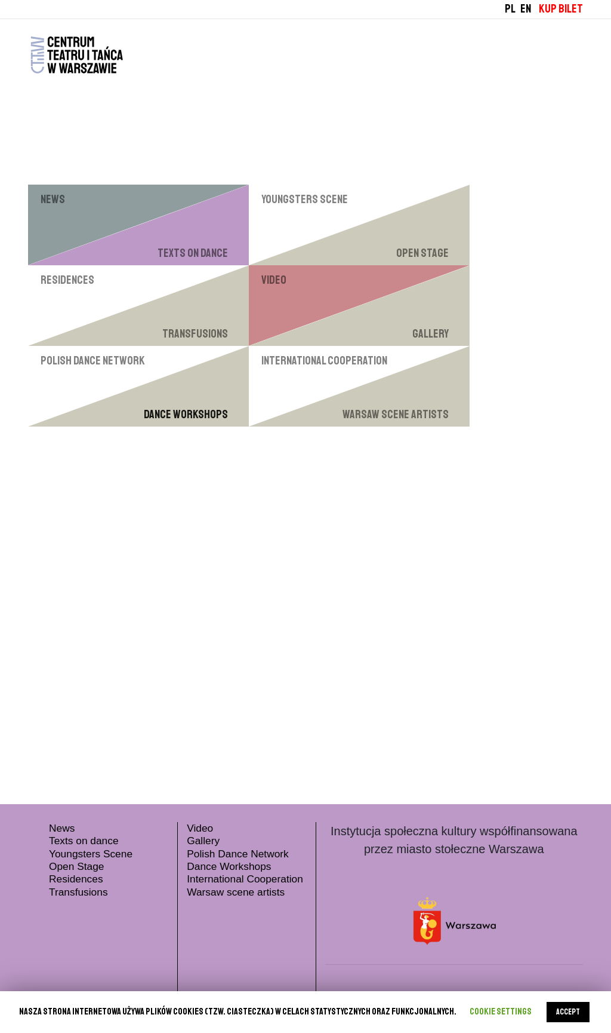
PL (510, 8)
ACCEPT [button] (568, 1012)
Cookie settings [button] (501, 1011)
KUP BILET (561, 8)
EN (525, 8)
